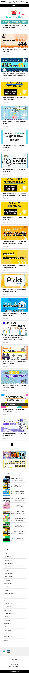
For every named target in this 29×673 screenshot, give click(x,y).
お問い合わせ (14, 661)
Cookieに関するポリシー (14, 666)
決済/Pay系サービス (8, 636)
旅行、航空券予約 (9, 576)
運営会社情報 (14, 659)
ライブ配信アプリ (9, 573)
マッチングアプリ (9, 570)
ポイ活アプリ (8, 606)
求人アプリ (7, 580)
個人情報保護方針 (14, 664)
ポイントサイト (8, 603)
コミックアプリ (8, 560)
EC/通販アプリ (8, 556)
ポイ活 (5, 600)
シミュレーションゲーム (10, 593)
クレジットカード (8, 583)
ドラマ (6, 633)
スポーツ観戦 (8, 630)
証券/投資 (6, 640)
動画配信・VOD (7, 623)
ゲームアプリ (7, 586)
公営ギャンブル (7, 610)
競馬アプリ (7, 620)
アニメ (6, 626)
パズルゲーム (8, 596)
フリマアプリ (8, 566)
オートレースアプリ (9, 613)
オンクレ (7, 590)
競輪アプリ (7, 616)
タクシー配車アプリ (9, 563)
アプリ (5, 553)
